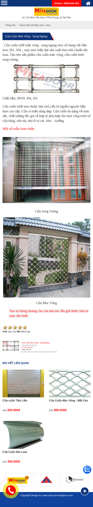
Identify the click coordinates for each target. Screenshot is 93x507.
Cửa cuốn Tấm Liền (14, 400)
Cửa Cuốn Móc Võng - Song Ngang (26, 36)
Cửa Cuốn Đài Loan (14, 452)
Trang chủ (10, 25)
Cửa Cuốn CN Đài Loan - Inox (34, 25)
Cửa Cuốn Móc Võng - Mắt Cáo (68, 400)
